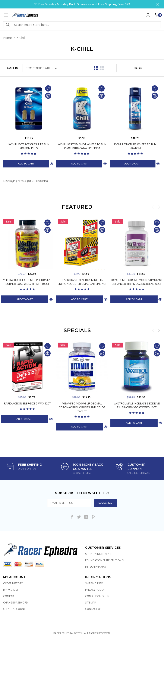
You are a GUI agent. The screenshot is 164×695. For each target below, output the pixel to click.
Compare (9, 596)
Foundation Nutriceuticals (104, 560)
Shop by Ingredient (98, 554)
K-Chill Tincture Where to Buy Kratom (135, 146)
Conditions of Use (97, 596)
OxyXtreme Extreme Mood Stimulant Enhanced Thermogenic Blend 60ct (137, 282)
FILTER (138, 67)
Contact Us (93, 609)
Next (159, 207)
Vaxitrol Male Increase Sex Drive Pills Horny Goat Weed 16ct (137, 405)
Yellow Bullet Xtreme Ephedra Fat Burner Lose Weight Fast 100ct (27, 282)
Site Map (90, 602)
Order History (13, 583)
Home (7, 38)
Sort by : (13, 67)
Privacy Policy (95, 590)
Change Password (15, 602)
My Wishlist (10, 590)
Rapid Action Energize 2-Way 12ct (27, 403)
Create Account (14, 609)
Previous (153, 207)
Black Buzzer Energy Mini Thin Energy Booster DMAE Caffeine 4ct (82, 282)
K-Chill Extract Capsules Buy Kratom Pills (29, 146)
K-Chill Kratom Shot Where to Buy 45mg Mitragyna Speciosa (82, 146)
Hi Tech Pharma (95, 567)
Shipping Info (94, 583)
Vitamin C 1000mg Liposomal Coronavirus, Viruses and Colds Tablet (82, 407)
